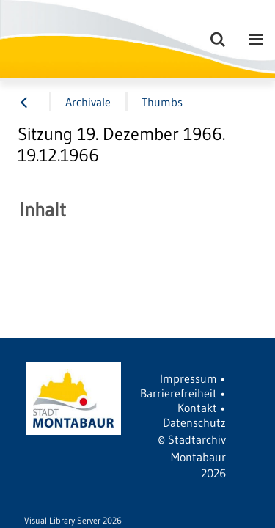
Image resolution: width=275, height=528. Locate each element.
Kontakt (197, 407)
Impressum (188, 378)
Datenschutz (194, 422)
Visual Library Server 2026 (73, 520)
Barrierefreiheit (178, 393)
